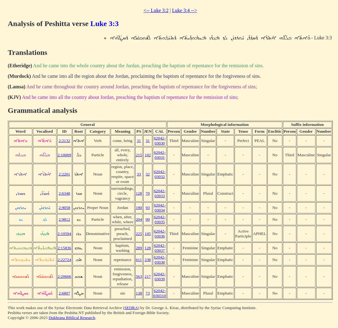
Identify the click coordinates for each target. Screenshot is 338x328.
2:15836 (64, 248)
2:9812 (64, 219)
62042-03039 (159, 276)
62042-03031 (159, 155)
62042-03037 (159, 248)
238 (148, 259)
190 (139, 207)
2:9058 (64, 207)
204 (139, 219)
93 (148, 207)
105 (148, 233)
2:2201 (64, 174)
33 (139, 174)
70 (148, 193)
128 (139, 193)
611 (139, 259)
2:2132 (64, 140)
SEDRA (131, 307)
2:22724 (64, 259)
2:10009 (64, 155)
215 (139, 155)
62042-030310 (159, 293)
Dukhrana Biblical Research (72, 317)
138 (139, 293)
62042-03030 (159, 140)
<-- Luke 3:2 (156, 10)
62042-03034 (159, 207)
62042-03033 (159, 193)
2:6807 (64, 293)
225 (139, 233)
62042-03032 (159, 174)
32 (148, 174)
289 (139, 248)
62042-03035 (159, 219)
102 (148, 155)
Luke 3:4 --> (184, 10)
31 (139, 140)
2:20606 (64, 276)
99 (148, 219)
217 (148, 276)
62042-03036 (159, 233)
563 (139, 276)
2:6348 (64, 193)
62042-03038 (159, 259)
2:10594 (64, 233)
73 (148, 293)
